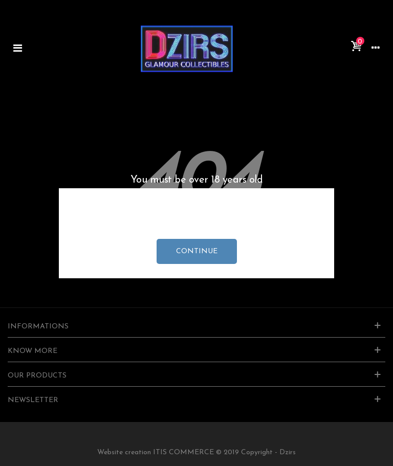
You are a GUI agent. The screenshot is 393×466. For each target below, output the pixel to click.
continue (196, 251)
